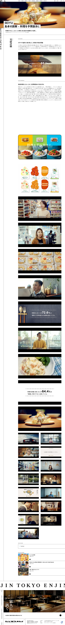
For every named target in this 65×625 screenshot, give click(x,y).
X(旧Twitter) (48, 621)
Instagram (51, 621)
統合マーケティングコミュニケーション (14, 32)
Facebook (45, 621)
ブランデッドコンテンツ (22, 32)
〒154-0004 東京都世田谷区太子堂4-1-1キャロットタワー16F (51, 620)
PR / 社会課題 (27, 32)
